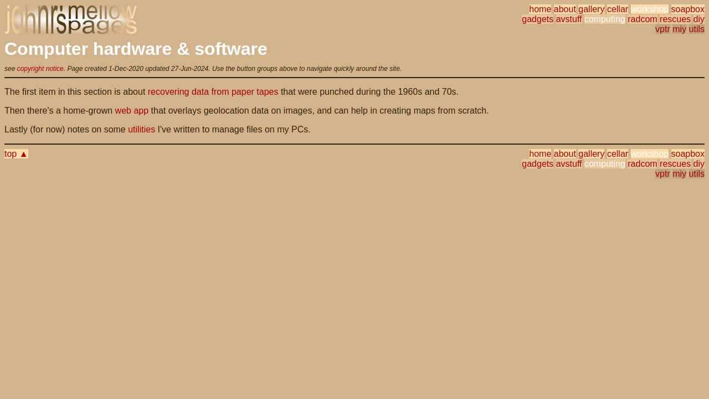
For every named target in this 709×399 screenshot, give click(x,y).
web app (132, 110)
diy (699, 19)
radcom (642, 19)
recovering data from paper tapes (213, 91)
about (565, 9)
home (540, 9)
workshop (650, 9)
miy (679, 29)
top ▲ (16, 153)
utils (697, 29)
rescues (675, 19)
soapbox (688, 9)
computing (604, 19)
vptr (662, 29)
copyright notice (40, 69)
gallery (591, 9)
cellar (617, 9)
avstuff (569, 19)
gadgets (537, 19)
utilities (141, 129)
